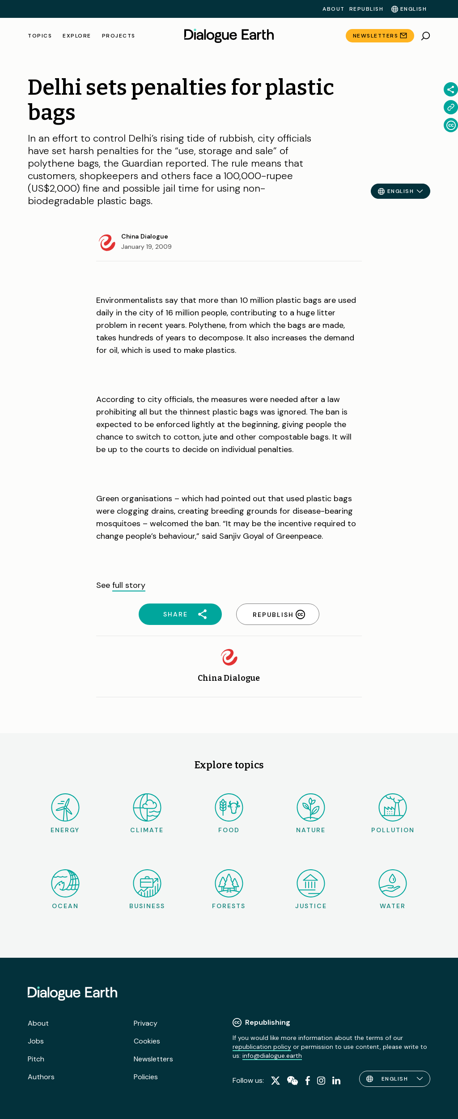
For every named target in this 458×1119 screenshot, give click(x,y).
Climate (147, 813)
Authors (41, 1076)
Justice (311, 889)
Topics (40, 36)
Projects (119, 36)
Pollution (393, 813)
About (333, 9)
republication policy (262, 1047)
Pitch (36, 1059)
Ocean (65, 889)
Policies (146, 1076)
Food (229, 813)
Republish (366, 9)
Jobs (36, 1041)
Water (392, 889)
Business (147, 889)
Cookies (147, 1041)
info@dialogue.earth (272, 1056)
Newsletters (376, 35)
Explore (77, 36)
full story (128, 585)
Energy (65, 813)
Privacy (145, 1023)
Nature (311, 813)
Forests (229, 889)
